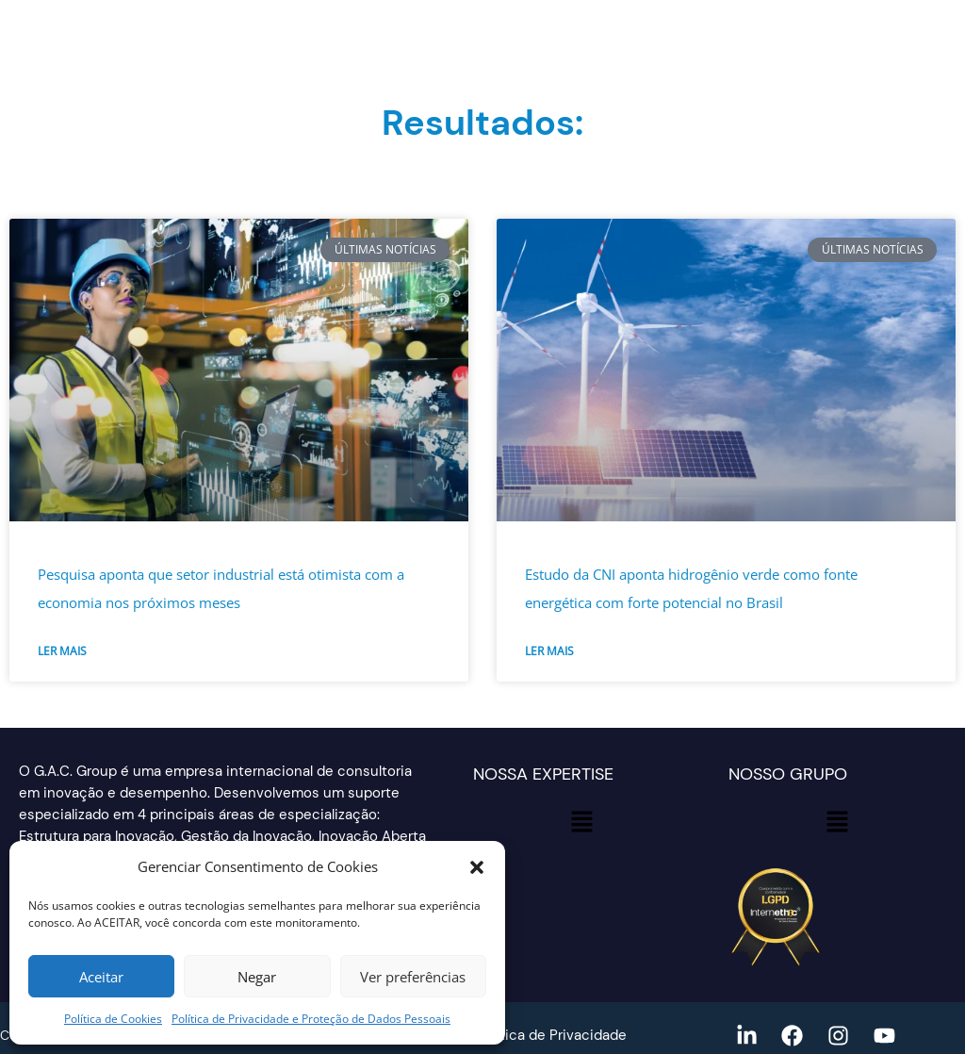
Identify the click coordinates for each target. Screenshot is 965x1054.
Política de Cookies (113, 1019)
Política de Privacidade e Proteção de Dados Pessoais (311, 1019)
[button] (476, 867)
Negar (256, 976)
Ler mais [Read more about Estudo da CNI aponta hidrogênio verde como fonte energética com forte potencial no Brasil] (549, 651)
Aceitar (101, 976)
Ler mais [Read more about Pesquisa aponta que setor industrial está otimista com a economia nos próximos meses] (62, 651)
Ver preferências (413, 976)
